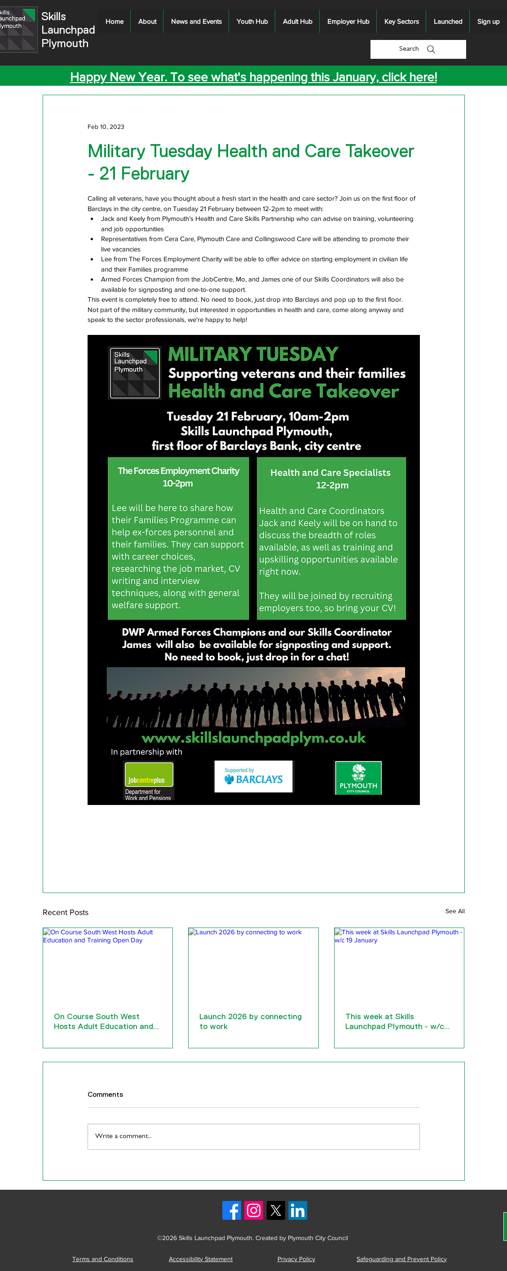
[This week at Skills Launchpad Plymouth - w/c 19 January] (399, 964)
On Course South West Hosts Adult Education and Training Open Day (103, 1021)
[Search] (418, 49)
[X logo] (275, 1210)
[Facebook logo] (231, 1210)
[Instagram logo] (253, 1210)
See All (455, 911)
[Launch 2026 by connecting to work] (253, 964)
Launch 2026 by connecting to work (250, 1021)
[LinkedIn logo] (297, 1210)
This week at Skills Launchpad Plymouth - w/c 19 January (394, 1021)
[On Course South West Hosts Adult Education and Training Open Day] (108, 964)
